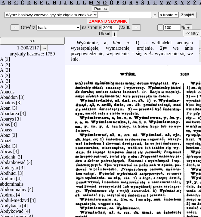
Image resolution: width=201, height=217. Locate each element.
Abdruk (7, 193)
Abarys (7, 117)
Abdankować (12, 160)
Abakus (7, 101)
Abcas (6, 150)
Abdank (7, 155)
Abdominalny (13, 187)
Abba (5, 144)
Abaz (5, 133)
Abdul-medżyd (14, 198)
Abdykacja (10, 204)
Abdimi (7, 177)
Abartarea (9, 112)
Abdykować (11, 209)
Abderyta (9, 166)
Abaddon (9, 95)
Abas (5, 122)
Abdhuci (8, 171)
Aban (5, 106)
